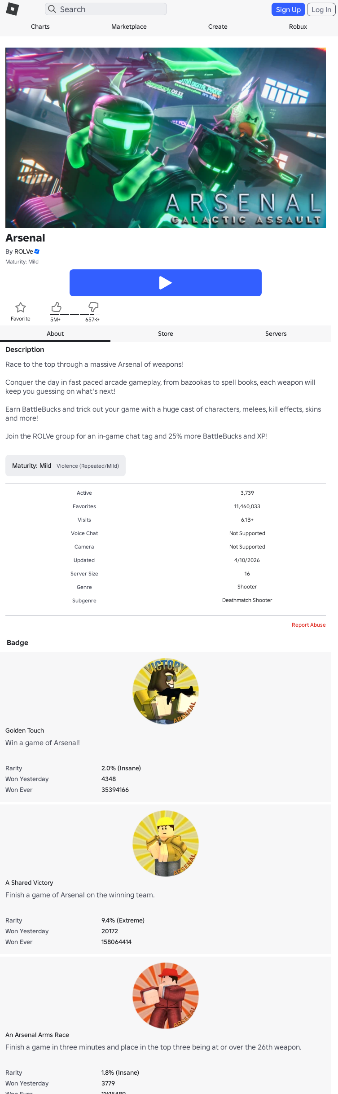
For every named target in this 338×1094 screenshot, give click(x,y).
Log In (321, 9)
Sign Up (288, 9)
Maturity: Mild (22, 261)
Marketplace (129, 26)
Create (218, 26)
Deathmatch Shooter (247, 600)
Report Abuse (309, 624)
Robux (298, 26)
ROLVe (23, 251)
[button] (36, 252)
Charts (40, 26)
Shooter (247, 586)
